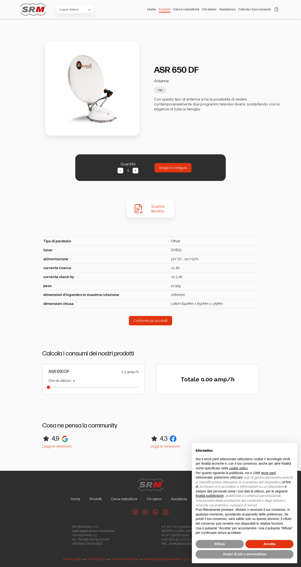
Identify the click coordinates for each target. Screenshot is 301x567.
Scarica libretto (157, 208)
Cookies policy (97, 559)
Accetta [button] (270, 544)
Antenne (161, 81)
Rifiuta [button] (219, 544)
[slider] (48, 387)
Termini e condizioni (125, 559)
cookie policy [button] (238, 468)
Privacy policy (73, 559)
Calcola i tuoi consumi (254, 9)
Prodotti (164, 9)
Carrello (276, 9)
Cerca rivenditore (186, 9)
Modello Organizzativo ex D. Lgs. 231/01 (171, 559)
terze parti (268, 473)
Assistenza (227, 9)
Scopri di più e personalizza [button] (244, 554)
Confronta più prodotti (150, 321)
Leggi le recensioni (56, 446)
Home (151, 9)
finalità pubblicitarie (210, 496)
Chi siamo (209, 9)
